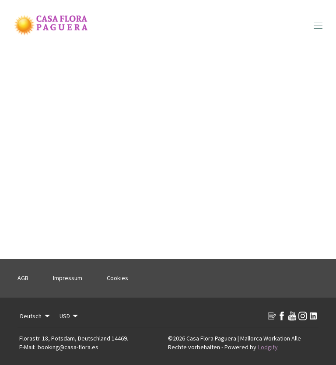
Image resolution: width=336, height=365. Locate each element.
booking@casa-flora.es (68, 347)
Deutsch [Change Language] (35, 316)
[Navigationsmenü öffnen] (318, 25)
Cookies (117, 278)
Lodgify (268, 347)
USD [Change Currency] (70, 316)
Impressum (67, 278)
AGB (23, 278)
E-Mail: (27, 347)
